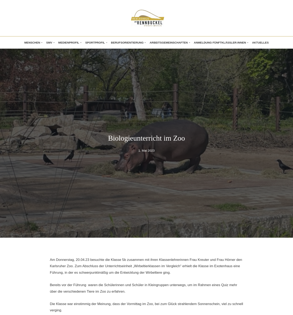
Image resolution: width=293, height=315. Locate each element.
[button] (42, 42)
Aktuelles (260, 42)
